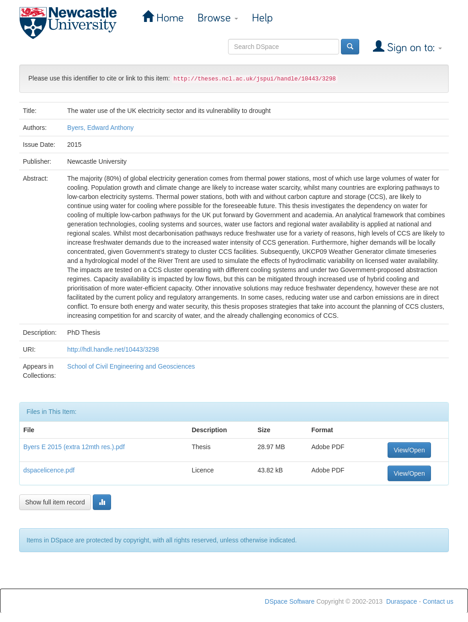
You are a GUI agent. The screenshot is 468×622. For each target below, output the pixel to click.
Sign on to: (413, 48)
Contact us (438, 601)
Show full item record (55, 502)
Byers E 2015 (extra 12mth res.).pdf (74, 446)
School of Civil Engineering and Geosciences (131, 366)
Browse (217, 18)
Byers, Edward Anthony (100, 127)
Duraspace (401, 601)
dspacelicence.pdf (48, 470)
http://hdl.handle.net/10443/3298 (113, 349)
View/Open (409, 450)
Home (169, 18)
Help (262, 18)
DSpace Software (289, 601)
